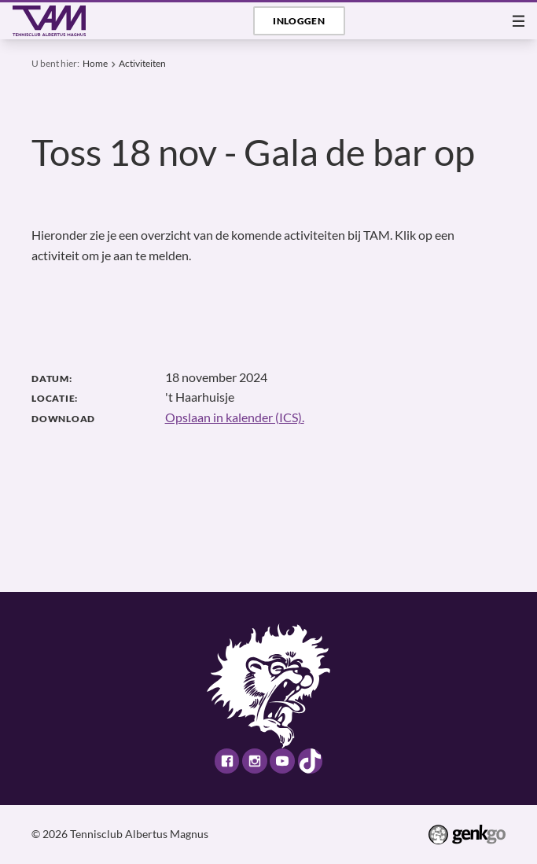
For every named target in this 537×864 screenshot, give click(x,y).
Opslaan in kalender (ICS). (234, 417)
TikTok (310, 760)
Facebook (227, 760)
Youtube (282, 760)
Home (95, 63)
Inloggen (299, 21)
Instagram (254, 760)
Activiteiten (142, 63)
